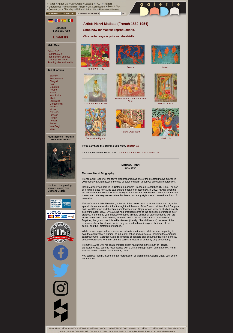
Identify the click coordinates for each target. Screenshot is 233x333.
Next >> (154, 152)
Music (165, 67)
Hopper (54, 89)
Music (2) (166, 138)
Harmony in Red (95, 68)
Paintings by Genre (57, 59)
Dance (130, 67)
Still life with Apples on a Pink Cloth (130, 100)
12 (145, 152)
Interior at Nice (166, 103)
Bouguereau (56, 78)
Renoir (53, 117)
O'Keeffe (54, 112)
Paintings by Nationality (59, 62)
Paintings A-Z (54, 53)
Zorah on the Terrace (95, 103)
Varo (52, 129)
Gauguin (54, 86)
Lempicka (55, 101)
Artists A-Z (52, 51)
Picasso (54, 115)
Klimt (52, 98)
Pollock (54, 120)
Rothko (53, 123)
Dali (52, 84)
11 (141, 152)
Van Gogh (55, 126)
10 (138, 152)
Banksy (54, 75)
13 (148, 152)
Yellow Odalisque (130, 131)
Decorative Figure (95, 138)
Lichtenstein (56, 103)
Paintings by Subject (58, 56)
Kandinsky (55, 95)
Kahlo (53, 92)
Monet (53, 109)
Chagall (54, 81)
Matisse (54, 106)
